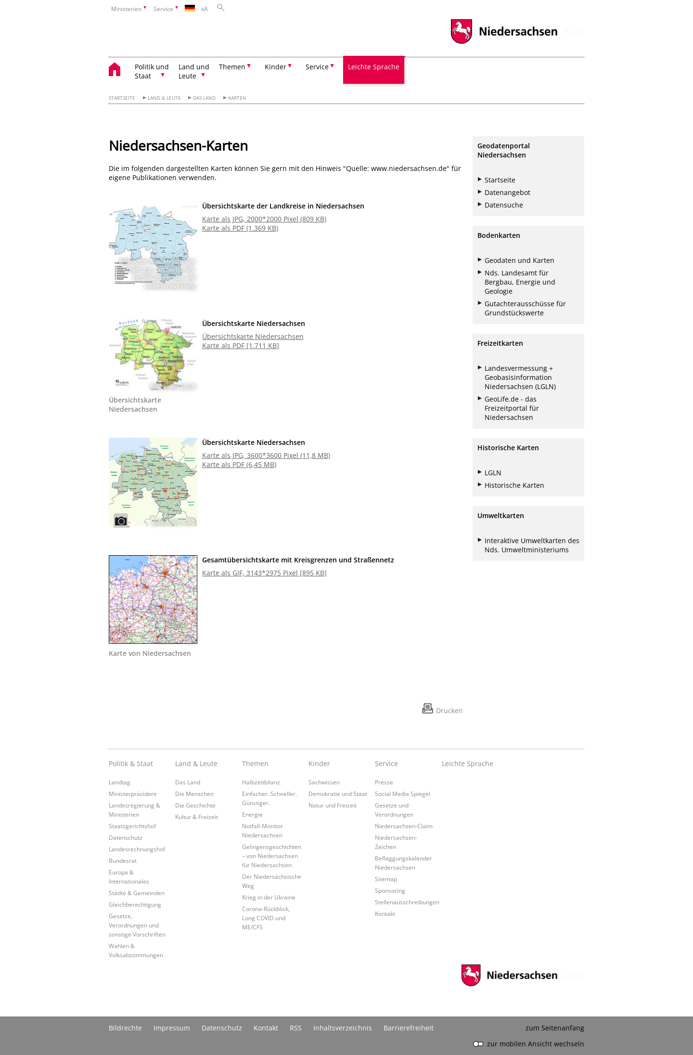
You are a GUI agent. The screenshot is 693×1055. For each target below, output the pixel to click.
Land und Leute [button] (194, 71)
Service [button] (317, 66)
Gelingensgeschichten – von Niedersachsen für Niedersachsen (271, 856)
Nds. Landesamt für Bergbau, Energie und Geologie (520, 282)
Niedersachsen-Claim (404, 826)
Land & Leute (164, 98)
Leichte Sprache (373, 66)
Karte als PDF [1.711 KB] (240, 345)
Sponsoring (390, 890)
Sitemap (386, 879)
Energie (252, 814)
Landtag (119, 782)
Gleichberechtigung (135, 904)
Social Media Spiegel (402, 793)
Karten (237, 98)
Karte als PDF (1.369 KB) (240, 228)
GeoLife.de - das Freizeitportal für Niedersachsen (512, 408)
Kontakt (385, 913)
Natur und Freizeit (332, 805)
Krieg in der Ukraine (268, 897)
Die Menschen (194, 793)
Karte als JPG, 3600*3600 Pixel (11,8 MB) (266, 455)
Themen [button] (232, 66)
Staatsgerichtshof (132, 826)
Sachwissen (324, 782)
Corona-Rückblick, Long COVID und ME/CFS (266, 918)
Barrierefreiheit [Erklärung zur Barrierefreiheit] (409, 1027)
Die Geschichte (195, 805)
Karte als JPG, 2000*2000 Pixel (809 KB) (264, 218)
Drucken (449, 710)
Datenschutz (125, 837)
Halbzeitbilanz (261, 782)
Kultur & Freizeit (196, 817)
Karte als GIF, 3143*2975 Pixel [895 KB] (264, 572)
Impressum (172, 1027)
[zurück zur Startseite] (119, 70)
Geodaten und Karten (519, 260)
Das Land (204, 98)
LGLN (493, 472)
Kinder (319, 763)
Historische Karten (514, 485)
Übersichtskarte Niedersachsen (253, 336)
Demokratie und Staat (337, 793)
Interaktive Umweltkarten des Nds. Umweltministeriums (532, 545)
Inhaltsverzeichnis (342, 1027)
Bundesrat (123, 860)
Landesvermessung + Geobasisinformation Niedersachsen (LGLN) (520, 377)
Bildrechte (125, 1027)
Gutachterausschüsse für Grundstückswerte (525, 308)
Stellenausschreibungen (407, 902)
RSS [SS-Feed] (296, 1027)
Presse (384, 782)
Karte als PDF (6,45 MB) (239, 464)
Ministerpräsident (132, 793)
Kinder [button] (275, 66)
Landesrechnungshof (137, 849)
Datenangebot (507, 192)
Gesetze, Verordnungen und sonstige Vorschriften (137, 925)
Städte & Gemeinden (137, 893)
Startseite (122, 98)
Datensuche (504, 204)
